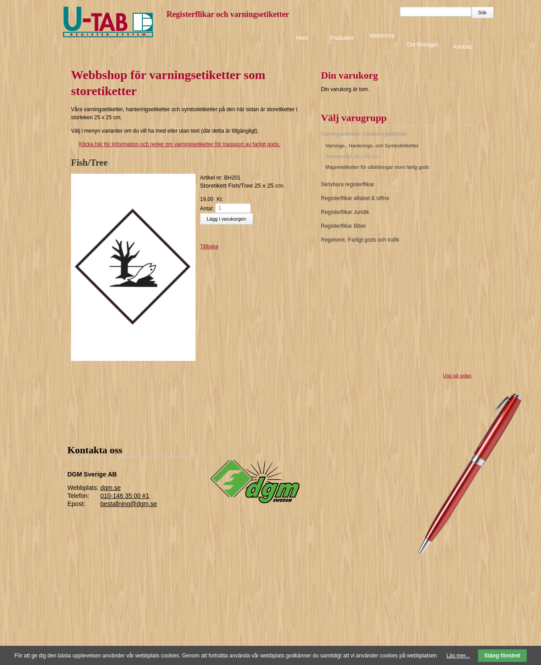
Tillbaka (209, 246)
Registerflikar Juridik (345, 212)
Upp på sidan (457, 375)
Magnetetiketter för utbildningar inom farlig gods (377, 167)
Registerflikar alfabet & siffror (355, 198)
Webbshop (382, 36)
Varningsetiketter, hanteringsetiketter (364, 134)
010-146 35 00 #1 (125, 495)
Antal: (207, 208)
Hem (301, 38)
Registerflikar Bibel (343, 226)
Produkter (342, 38)
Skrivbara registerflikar (347, 184)
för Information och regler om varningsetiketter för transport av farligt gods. (175, 144)
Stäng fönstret (502, 655)
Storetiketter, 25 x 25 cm (352, 156)
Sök (482, 12)
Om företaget (422, 45)
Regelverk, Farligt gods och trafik (360, 240)
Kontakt (463, 46)
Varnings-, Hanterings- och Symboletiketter (372, 145)
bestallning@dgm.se (128, 503)
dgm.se (110, 487)
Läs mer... (458, 655)
